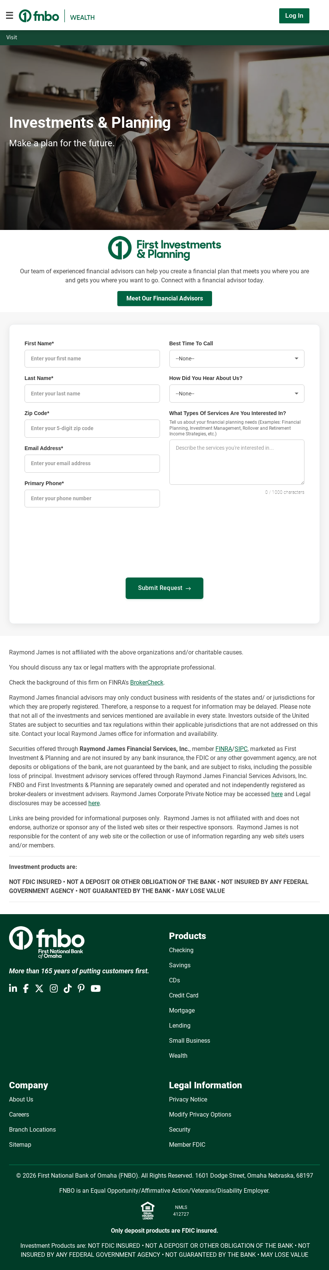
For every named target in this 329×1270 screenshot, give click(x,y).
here (277, 792)
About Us (21, 1097)
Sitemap (20, 1143)
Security (180, 1128)
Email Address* (44, 447)
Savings (180, 963)
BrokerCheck (146, 681)
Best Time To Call (191, 343)
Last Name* (39, 378)
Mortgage (182, 1009)
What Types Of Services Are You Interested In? (227, 413)
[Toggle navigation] (9, 16)
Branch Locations (32, 1128)
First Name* (39, 343)
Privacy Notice (188, 1097)
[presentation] (164, 628)
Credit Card (183, 993)
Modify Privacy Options (200, 1113)
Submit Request (164, 586)
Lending (180, 1024)
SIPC (241, 747)
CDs (174, 978)
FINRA (223, 747)
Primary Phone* (44, 482)
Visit (12, 37)
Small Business (189, 1039)
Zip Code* (37, 413)
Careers (19, 1113)
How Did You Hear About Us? (206, 378)
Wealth (178, 1054)
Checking (181, 948)
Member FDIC (187, 1143)
